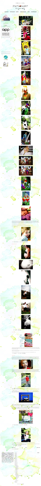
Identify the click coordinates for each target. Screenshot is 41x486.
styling (7, 462)
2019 (15, 455)
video (8, 458)
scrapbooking (15, 353)
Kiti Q (23, 404)
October (17, 467)
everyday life (10, 453)
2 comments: (20, 353)
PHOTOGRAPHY (12, 11)
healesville (3, 462)
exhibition (11, 459)
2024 (15, 453)
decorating (6, 458)
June (16, 471)
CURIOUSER (6, 11)
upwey (9, 462)
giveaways (5, 457)
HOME (29, 11)
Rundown (13, 355)
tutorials (12, 460)
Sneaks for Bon (14, 244)
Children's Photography (5, 454)
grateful (6, 456)
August (16, 469)
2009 (15, 464)
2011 (15, 462)
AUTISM (17, 11)
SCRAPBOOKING (34, 11)
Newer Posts (13, 447)
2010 (15, 463)
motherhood (9, 457)
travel (11, 455)
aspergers (3, 456)
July (16, 470)
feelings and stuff (7, 460)
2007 (15, 481)
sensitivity (5, 462)
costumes (3, 458)
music (10, 460)
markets (2, 459)
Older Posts (38, 447)
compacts (22, 405)
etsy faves (9, 459)
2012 (15, 461)
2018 (15, 456)
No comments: (16, 445)
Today (13, 426)
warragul (11, 462)
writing (10, 458)
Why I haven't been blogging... (16, 14)
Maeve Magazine (5, 459)
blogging (13, 458)
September (17, 468)
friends (2, 457)
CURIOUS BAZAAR (23, 11)
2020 (15, 454)
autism (8, 455)
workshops (12, 457)
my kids (8, 452)
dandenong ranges (3, 460)
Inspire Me (13, 332)
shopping (10, 456)
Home (26, 447)
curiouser (3, 452)
